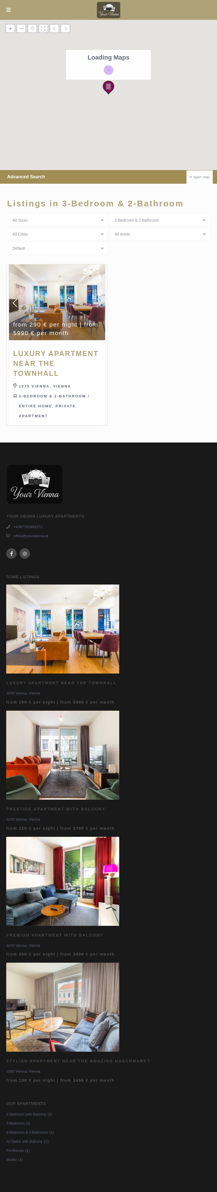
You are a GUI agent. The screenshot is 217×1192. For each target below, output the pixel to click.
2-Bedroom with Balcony (26, 1114)
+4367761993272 (28, 527)
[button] (108, 88)
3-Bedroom (15, 1123)
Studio (11, 1159)
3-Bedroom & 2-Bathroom (52, 396)
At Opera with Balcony (24, 1141)
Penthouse (15, 1150)
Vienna (62, 386)
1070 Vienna (34, 386)
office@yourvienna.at (31, 536)
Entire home (35, 406)
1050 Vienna (16, 1071)
